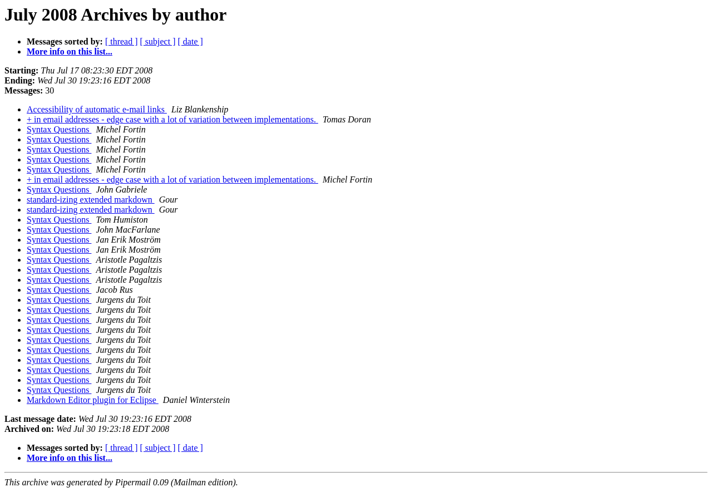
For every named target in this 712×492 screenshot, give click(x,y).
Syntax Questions (59, 129)
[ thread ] (121, 41)
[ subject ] (158, 41)
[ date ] (190, 41)
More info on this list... (69, 51)
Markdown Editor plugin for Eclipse (93, 400)
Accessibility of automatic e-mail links (97, 109)
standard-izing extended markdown (91, 199)
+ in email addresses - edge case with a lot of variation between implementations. (172, 119)
